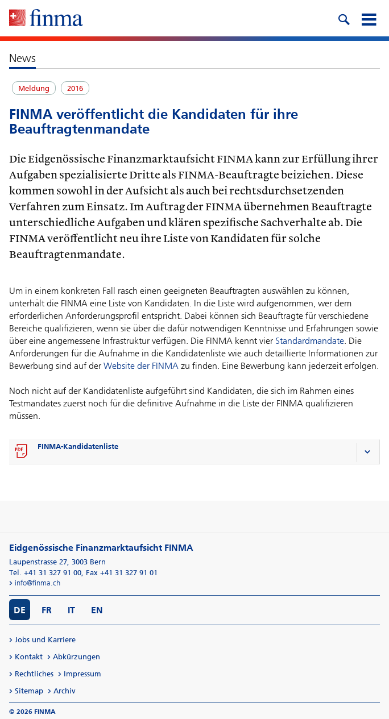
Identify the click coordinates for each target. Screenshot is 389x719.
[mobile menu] (368, 18)
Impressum (82, 674)
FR (47, 610)
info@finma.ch (37, 583)
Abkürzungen (76, 656)
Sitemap (29, 691)
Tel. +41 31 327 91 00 (45, 572)
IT (71, 610)
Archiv (64, 691)
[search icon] (343, 18)
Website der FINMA (141, 365)
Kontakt (29, 656)
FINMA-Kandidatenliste (78, 446)
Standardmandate (309, 340)
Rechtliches (34, 674)
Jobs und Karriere (45, 639)
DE (20, 610)
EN (97, 610)
